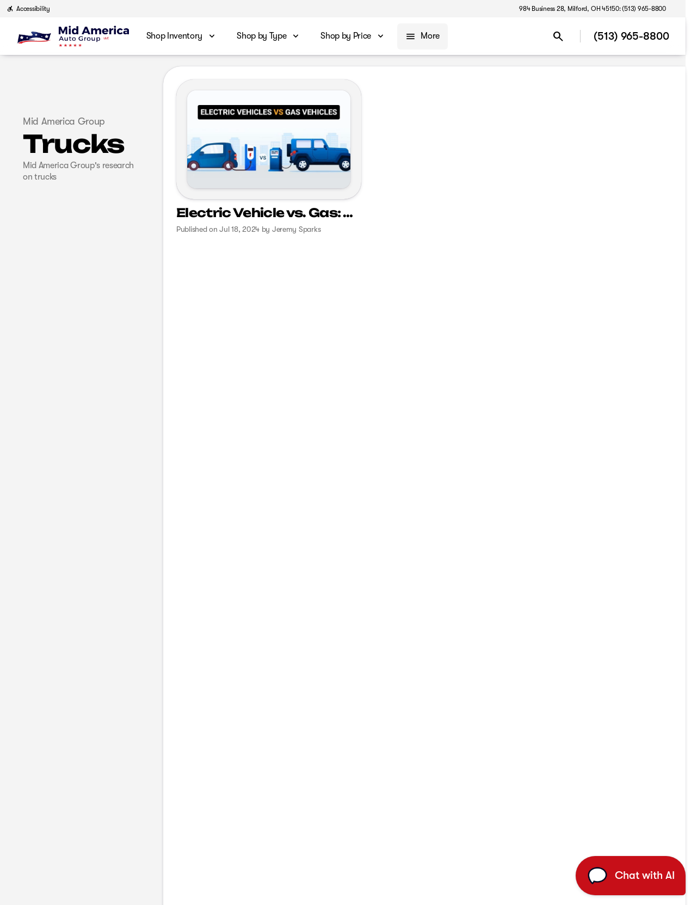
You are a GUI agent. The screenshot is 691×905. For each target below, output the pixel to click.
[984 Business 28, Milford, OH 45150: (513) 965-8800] (592, 8)
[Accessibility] (28, 8)
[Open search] (558, 36)
